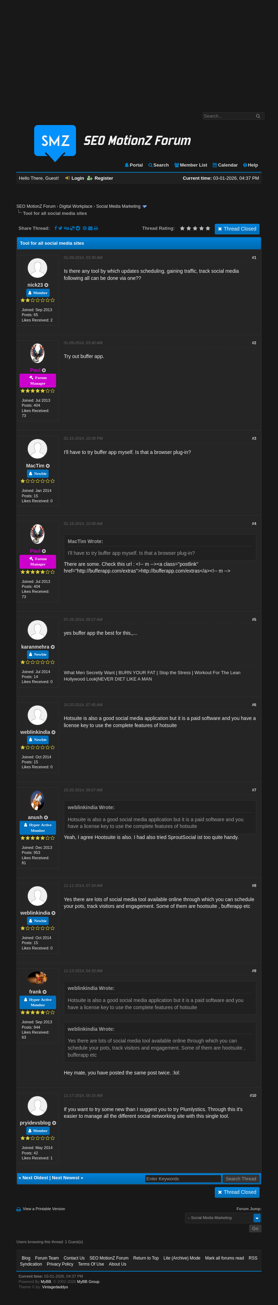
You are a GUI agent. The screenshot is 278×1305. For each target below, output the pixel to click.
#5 (254, 619)
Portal (133, 165)
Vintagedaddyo (55, 1287)
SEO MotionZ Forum (35, 206)
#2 (254, 343)
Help (250, 165)
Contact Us (74, 1258)
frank (35, 992)
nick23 (35, 285)
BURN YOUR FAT (137, 672)
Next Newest (65, 1177)
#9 (254, 971)
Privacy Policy (60, 1264)
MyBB (46, 1281)
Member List (190, 165)
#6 (254, 705)
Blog (26, 1258)
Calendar (225, 165)
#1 (254, 257)
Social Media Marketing (118, 206)
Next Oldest (35, 1177)
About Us (117, 1264)
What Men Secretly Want (89, 672)
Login (74, 178)
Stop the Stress (175, 672)
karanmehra (35, 647)
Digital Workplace (75, 206)
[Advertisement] (139, 52)
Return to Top (146, 1258)
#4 (254, 523)
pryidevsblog (35, 1123)
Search (158, 165)
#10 (253, 1095)
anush (35, 817)
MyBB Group (88, 1281)
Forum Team (47, 1258)
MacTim (35, 466)
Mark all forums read (224, 1258)
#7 (254, 790)
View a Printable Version (44, 1209)
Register (100, 178)
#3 (254, 438)
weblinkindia (35, 732)
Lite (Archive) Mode (181, 1258)
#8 (254, 885)
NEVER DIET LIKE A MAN (125, 679)
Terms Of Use (91, 1264)
